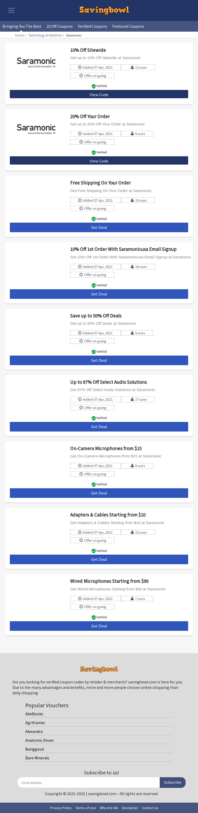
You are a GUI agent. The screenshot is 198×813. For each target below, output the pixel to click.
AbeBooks (34, 713)
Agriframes (35, 722)
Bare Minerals (37, 757)
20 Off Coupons (60, 26)
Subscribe (172, 782)
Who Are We (109, 807)
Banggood (34, 749)
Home (21, 35)
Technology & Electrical (46, 35)
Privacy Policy (61, 807)
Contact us (150, 807)
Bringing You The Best (22, 26)
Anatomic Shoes (39, 740)
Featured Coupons (128, 26)
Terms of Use (85, 807)
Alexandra (34, 731)
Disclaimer (130, 807)
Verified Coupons (92, 26)
